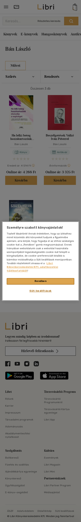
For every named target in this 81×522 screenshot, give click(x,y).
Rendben (41, 281)
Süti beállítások (40, 290)
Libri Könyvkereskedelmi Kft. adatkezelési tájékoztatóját (32, 267)
